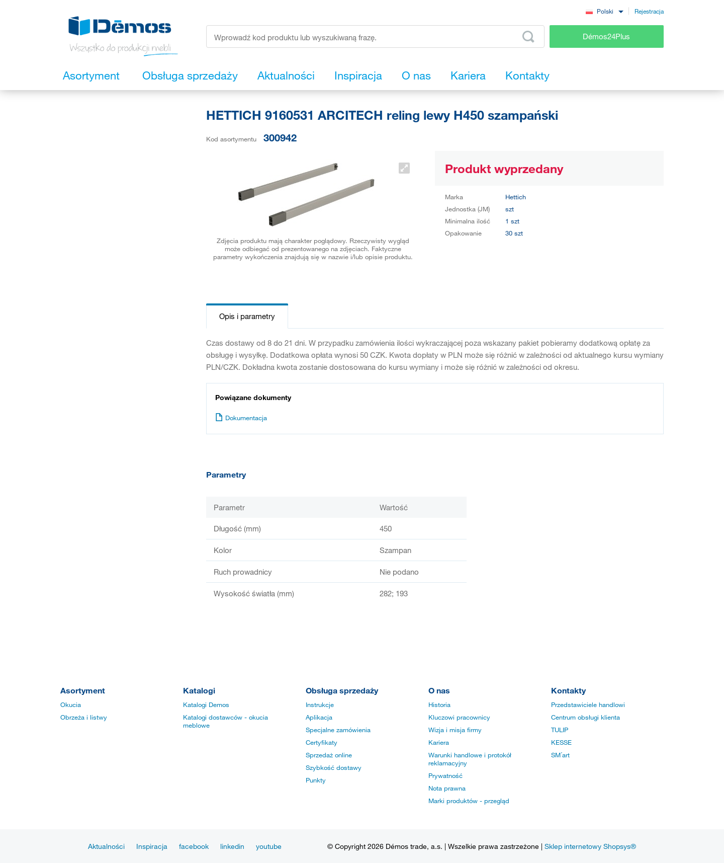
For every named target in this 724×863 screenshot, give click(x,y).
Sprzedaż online (329, 755)
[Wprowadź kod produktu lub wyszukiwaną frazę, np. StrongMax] (375, 36)
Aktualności (106, 846)
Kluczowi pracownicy (459, 717)
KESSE (561, 742)
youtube (269, 846)
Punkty (316, 780)
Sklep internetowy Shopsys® (590, 846)
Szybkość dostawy (333, 767)
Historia (439, 704)
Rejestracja (649, 11)
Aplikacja (319, 717)
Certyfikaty (321, 742)
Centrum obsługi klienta (585, 717)
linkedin (232, 846)
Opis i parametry (247, 316)
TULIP (559, 730)
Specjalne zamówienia (338, 730)
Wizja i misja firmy (455, 730)
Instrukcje (320, 704)
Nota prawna (447, 788)
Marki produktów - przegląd (468, 801)
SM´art (560, 755)
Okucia (70, 704)
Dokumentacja (241, 418)
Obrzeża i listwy (83, 717)
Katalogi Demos (206, 704)
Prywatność (445, 775)
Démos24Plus (606, 36)
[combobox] (604, 11)
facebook (194, 846)
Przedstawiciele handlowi (588, 704)
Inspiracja (151, 846)
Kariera (438, 742)
